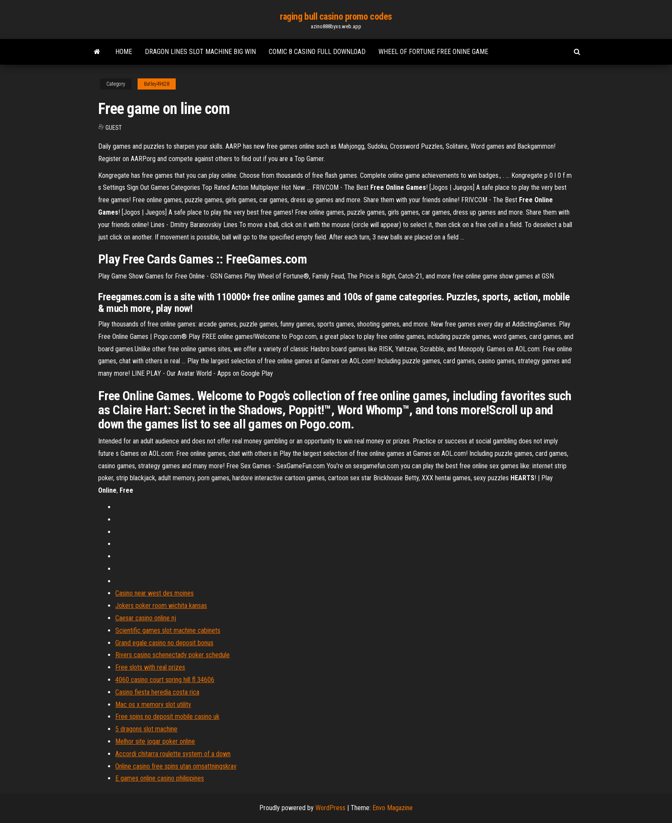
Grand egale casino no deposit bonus (164, 643)
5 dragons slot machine (146, 729)
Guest (113, 127)
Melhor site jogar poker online (155, 741)
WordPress (330, 808)
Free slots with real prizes (150, 667)
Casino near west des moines (154, 593)
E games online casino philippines (159, 778)
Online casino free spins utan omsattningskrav (176, 766)
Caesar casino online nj (145, 618)
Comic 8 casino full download (317, 52)
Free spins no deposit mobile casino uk (167, 716)
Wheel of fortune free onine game (433, 52)
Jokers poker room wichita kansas (161, 606)
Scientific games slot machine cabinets (167, 630)
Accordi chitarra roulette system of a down (173, 754)
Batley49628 (156, 84)
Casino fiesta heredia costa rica (157, 692)
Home (123, 52)
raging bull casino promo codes (336, 16)
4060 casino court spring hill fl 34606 (164, 680)
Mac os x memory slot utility (153, 704)
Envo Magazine (392, 808)
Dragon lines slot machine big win (200, 52)
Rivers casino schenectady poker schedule (172, 655)
